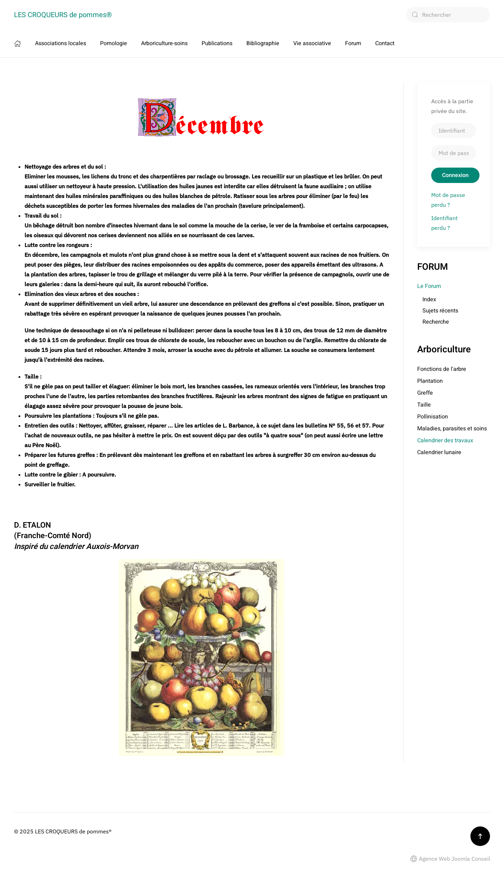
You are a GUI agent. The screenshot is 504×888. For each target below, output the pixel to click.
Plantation (430, 381)
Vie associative (312, 43)
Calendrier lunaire (439, 452)
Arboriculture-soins (164, 43)
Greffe (425, 393)
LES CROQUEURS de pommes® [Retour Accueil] (63, 15)
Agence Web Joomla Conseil (450, 858)
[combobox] (448, 14)
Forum (353, 43)
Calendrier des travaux (445, 440)
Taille (424, 405)
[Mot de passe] (453, 153)
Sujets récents (440, 310)
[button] (480, 836)
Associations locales (60, 43)
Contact (384, 43)
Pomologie (113, 43)
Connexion (455, 175)
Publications (217, 43)
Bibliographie (262, 43)
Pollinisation (432, 417)
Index (429, 299)
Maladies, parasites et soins (452, 428)
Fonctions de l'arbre (441, 369)
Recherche (435, 322)
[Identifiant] (453, 130)
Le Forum (429, 286)
